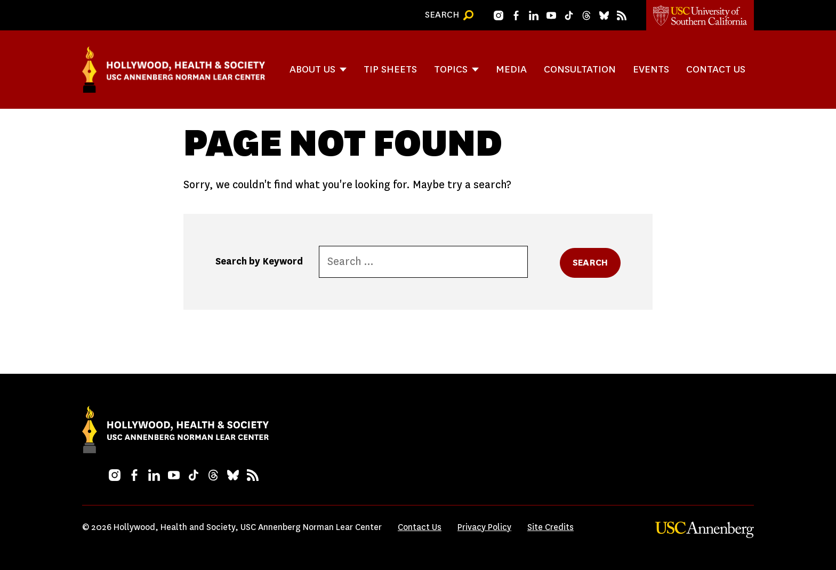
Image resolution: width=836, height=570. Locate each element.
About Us (312, 69)
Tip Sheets (390, 69)
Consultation (580, 69)
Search (590, 262)
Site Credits (550, 527)
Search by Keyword (259, 261)
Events (651, 69)
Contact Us (715, 69)
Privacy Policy (484, 527)
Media (511, 69)
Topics (451, 69)
